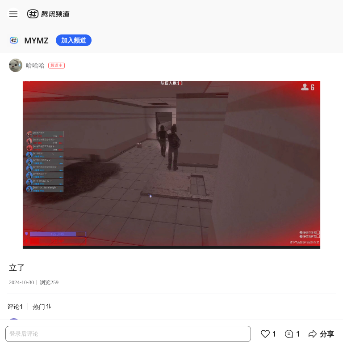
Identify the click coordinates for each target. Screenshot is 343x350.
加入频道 (73, 40)
